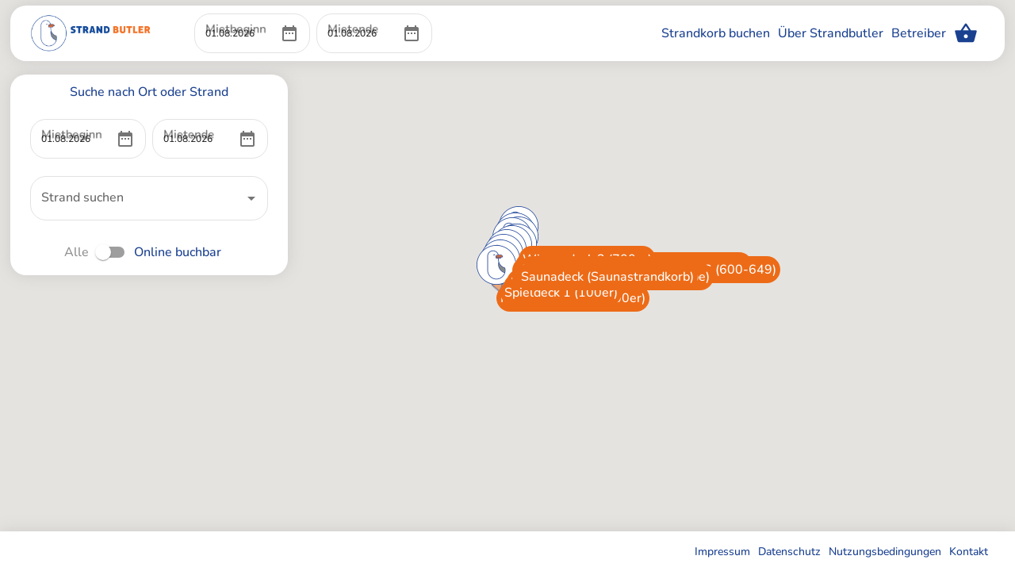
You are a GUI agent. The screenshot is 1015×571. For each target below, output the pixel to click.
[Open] (251, 198)
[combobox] (137, 198)
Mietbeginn (230, 13)
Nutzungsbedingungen (885, 551)
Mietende (348, 13)
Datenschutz (789, 551)
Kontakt (968, 551)
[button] (452, 319)
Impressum (722, 551)
